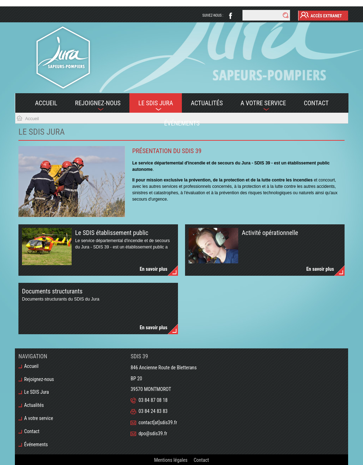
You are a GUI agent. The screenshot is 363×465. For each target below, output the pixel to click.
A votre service (259, 106)
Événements (182, 123)
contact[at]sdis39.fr (158, 422)
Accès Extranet (321, 15)
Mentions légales (171, 460)
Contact (316, 103)
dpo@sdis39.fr (153, 433)
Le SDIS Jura (151, 106)
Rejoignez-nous (93, 106)
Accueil (46, 103)
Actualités (207, 103)
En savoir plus (153, 269)
